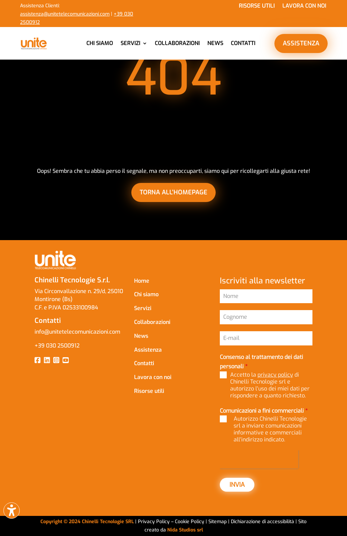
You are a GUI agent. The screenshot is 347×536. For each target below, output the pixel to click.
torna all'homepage (173, 192)
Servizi (130, 43)
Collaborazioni (177, 43)
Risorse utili (257, 6)
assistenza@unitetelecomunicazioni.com (65, 14)
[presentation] (259, 459)
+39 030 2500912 (57, 345)
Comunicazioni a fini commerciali (264, 410)
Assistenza (148, 349)
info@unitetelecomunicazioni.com (78, 331)
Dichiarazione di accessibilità (263, 521)
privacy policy (275, 374)
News (215, 43)
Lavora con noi (304, 6)
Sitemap (217, 521)
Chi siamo (99, 43)
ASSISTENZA (301, 43)
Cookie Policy (190, 521)
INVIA (237, 485)
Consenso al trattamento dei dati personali (261, 361)
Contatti (243, 43)
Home (141, 280)
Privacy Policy (154, 521)
